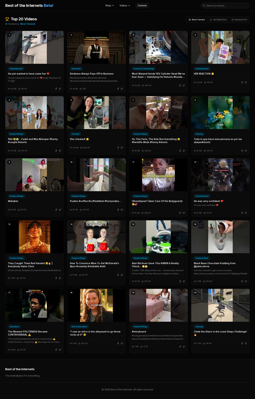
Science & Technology (144, 69)
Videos (125, 5)
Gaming (199, 134)
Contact (142, 5)
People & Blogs (16, 134)
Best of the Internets (29, 5)
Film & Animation (79, 326)
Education (76, 69)
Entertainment (16, 69)
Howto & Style (202, 258)
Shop (109, 5)
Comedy (75, 134)
